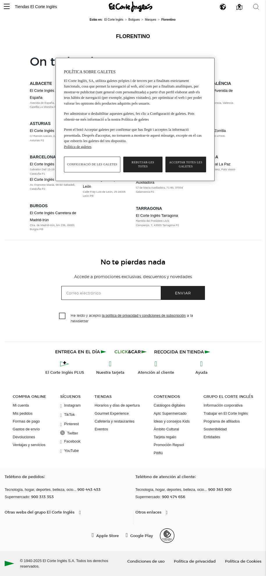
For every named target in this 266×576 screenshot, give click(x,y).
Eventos (101, 429)
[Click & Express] (81, 351)
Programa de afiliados (221, 421)
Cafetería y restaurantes (114, 421)
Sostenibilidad (215, 429)
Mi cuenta (21, 405)
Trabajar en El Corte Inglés (225, 413)
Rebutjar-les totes (143, 164)
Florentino (133, 36)
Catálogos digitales (169, 405)
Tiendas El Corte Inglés (36, 6)
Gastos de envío (26, 429)
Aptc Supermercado (170, 413)
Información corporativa (222, 405)
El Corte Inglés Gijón (47, 130)
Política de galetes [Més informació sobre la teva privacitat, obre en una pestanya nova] (78, 146)
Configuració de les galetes (92, 164)
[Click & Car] (131, 351)
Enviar (183, 293)
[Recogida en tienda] (182, 351)
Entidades (211, 437)
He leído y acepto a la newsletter (132, 318)
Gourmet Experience (111, 413)
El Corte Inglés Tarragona (157, 215)
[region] (135, 119)
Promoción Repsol (169, 445)
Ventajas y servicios (29, 445)
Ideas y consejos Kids (172, 421)
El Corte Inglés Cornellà (49, 164)
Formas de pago (26, 421)
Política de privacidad (195, 561)
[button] (7, 6)
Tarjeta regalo (165, 437)
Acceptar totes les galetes (185, 164)
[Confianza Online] (167, 535)
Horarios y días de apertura (117, 405)
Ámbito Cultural (166, 429)
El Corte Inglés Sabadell (50, 179)
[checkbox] (62, 316)
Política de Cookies (243, 561)
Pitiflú (158, 453)
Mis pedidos (23, 413)
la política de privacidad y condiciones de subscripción (144, 316)
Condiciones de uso (146, 561)
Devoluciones (24, 437)
